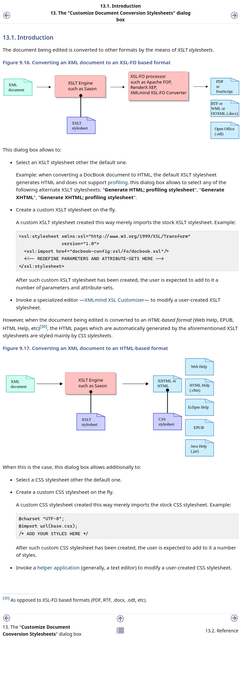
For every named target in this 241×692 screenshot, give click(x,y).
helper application (58, 567)
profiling (117, 182)
